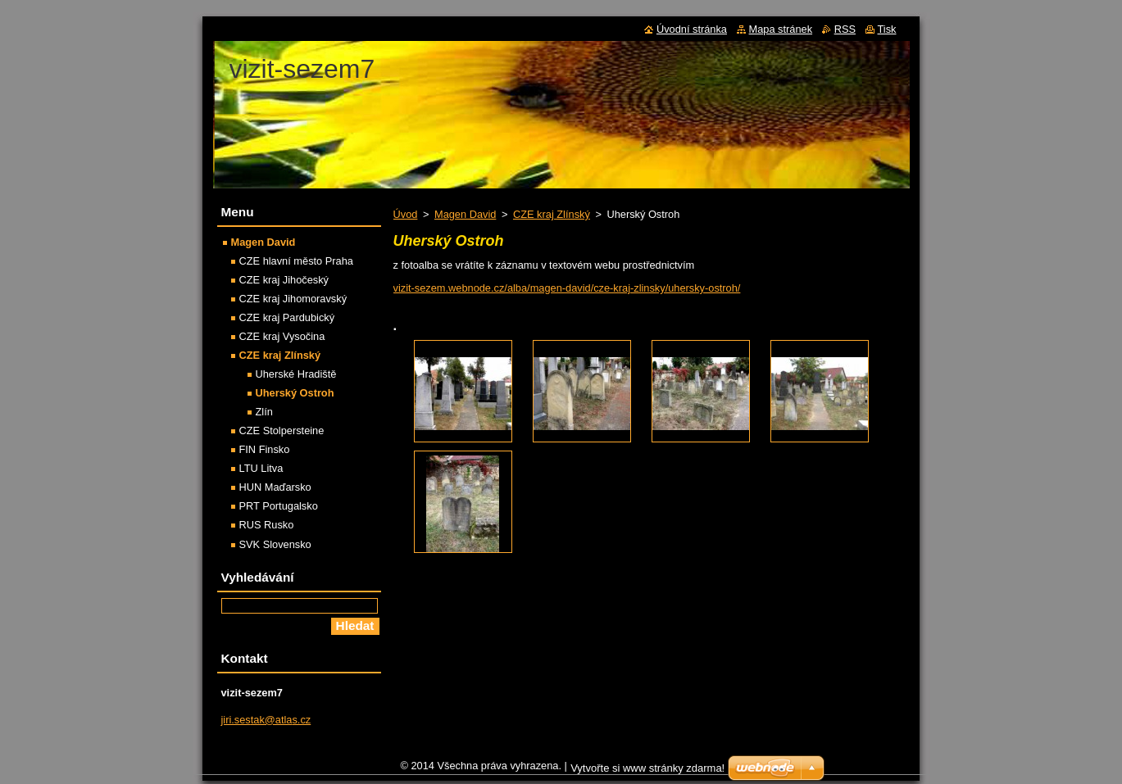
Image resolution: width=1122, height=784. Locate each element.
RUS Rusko (266, 525)
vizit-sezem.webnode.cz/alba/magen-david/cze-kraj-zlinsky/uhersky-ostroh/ (567, 288)
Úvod (405, 214)
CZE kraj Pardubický (287, 317)
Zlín (264, 412)
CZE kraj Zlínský (551, 214)
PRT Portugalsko (278, 506)
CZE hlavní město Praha (296, 261)
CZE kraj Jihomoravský (293, 298)
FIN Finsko (264, 449)
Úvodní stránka (691, 29)
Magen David (465, 214)
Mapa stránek (781, 29)
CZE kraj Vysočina (282, 336)
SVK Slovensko (275, 544)
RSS (845, 29)
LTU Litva (261, 468)
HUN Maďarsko (275, 487)
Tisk (887, 29)
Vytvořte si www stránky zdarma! (647, 772)
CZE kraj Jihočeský (284, 280)
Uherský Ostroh (295, 393)
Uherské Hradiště (296, 374)
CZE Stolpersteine (282, 430)
